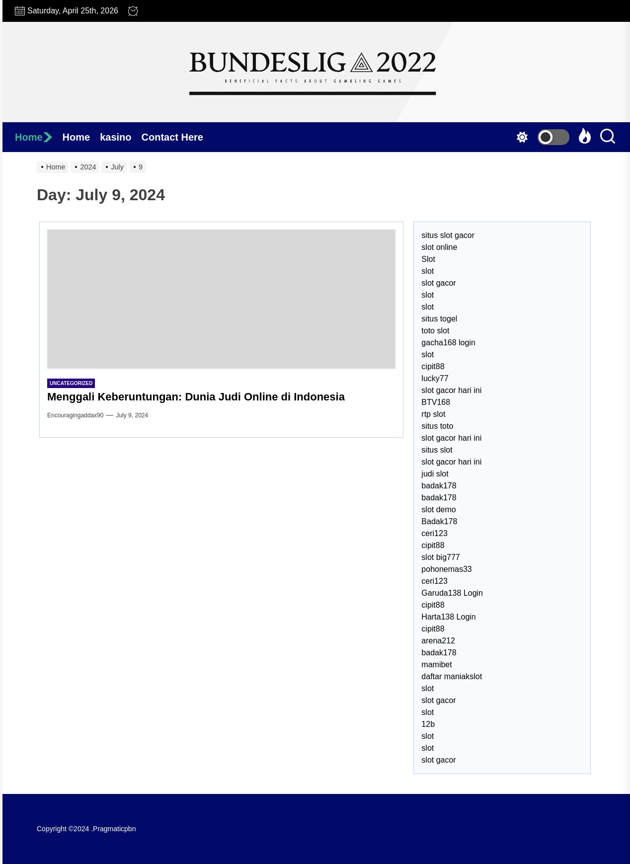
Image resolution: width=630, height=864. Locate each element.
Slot (428, 259)
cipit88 (432, 366)
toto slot (435, 330)
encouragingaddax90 (75, 415)
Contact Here (172, 137)
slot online (439, 247)
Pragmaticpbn (114, 829)
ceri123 (434, 533)
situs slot (436, 450)
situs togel (439, 318)
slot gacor (438, 283)
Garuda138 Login (452, 593)
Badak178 (439, 521)
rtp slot (433, 414)
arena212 (438, 640)
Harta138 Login (448, 617)
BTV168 (435, 402)
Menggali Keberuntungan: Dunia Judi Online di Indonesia (196, 397)
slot (427, 271)
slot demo (438, 509)
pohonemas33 (446, 569)
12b (428, 724)
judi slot (434, 474)
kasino (115, 137)
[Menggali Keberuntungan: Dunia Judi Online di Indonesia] (221, 299)
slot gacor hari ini (451, 390)
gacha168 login (448, 342)
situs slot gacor (447, 235)
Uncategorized (71, 383)
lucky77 (434, 378)
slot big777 (440, 557)
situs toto (437, 426)
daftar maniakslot (451, 676)
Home (34, 137)
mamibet (436, 664)
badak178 (438, 485)
